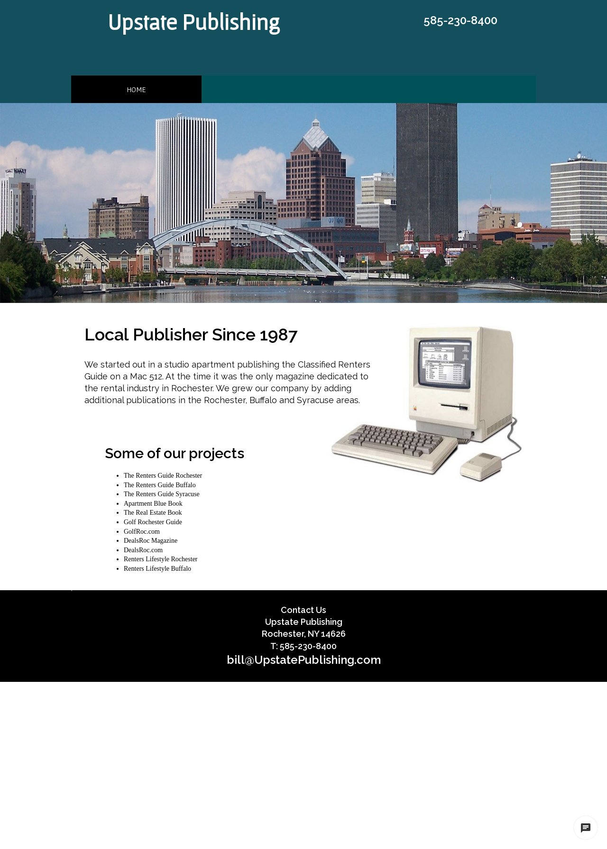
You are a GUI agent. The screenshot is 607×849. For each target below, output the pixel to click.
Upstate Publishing (194, 22)
